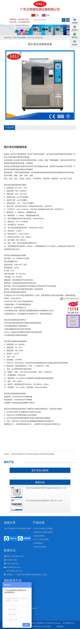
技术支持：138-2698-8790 (20, 22)
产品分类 (38, 522)
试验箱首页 (8, 38)
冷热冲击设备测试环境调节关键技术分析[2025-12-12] (46, 488)
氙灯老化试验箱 (20, 38)
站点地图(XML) (68, 623)
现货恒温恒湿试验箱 (47, 454)
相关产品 (9, 462)
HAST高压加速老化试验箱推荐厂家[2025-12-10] (44, 501)
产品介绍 (9, 127)
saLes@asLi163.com (14, 571)
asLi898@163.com (13, 567)
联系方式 (10, 550)
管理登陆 (60, 626)
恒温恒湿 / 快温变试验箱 (43, 532)
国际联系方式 (12, 580)
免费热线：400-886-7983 (19, 19)
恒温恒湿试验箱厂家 (19, 454)
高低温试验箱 (39, 536)
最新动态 (40, 482)
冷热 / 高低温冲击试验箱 (43, 528)
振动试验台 (38, 543)
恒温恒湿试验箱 (33, 454)
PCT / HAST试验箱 (41, 539)
